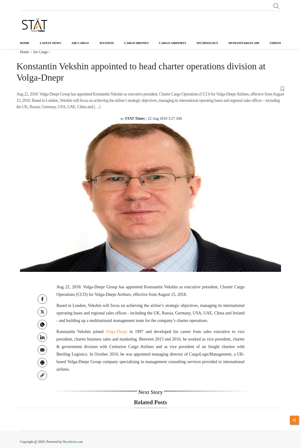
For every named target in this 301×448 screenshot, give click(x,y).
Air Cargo (40, 52)
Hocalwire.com (73, 442)
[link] (42, 375)
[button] (150, 88)
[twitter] (42, 312)
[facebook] (42, 299)
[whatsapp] (42, 324)
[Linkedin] (42, 337)
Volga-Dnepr (116, 331)
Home (25, 43)
